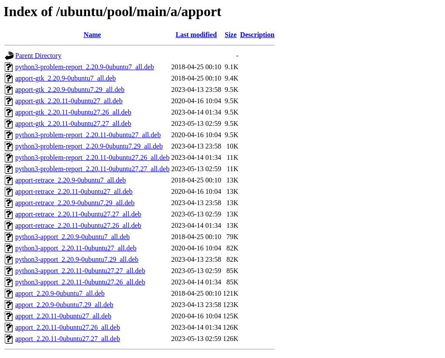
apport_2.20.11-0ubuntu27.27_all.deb (67, 338)
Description (257, 34)
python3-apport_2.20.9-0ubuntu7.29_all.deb (77, 259)
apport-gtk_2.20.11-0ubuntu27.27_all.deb (73, 123)
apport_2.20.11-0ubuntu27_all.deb (63, 316)
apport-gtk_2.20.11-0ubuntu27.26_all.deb (73, 112)
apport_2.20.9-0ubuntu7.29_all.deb (64, 304)
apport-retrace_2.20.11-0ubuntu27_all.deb (74, 191)
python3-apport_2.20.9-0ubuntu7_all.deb (72, 236)
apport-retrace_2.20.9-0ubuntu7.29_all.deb (75, 202)
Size (231, 34)
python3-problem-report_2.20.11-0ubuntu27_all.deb (88, 134)
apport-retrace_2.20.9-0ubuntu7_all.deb (70, 180)
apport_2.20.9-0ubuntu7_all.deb (60, 293)
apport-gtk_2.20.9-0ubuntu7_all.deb (65, 78)
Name (92, 34)
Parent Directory (38, 55)
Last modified (196, 34)
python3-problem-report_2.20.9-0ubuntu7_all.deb (84, 67)
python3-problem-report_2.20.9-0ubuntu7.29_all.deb (89, 146)
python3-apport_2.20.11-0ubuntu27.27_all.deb (80, 270)
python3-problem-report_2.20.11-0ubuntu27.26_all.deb (92, 157)
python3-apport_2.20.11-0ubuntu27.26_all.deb (80, 282)
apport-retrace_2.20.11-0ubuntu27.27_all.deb (78, 214)
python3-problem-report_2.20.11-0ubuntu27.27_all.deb (92, 168)
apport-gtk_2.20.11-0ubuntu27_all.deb (69, 101)
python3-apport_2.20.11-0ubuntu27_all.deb (75, 248)
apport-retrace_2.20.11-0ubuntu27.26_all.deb (78, 225)
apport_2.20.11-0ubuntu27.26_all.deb (67, 327)
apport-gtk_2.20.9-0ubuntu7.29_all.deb (70, 89)
